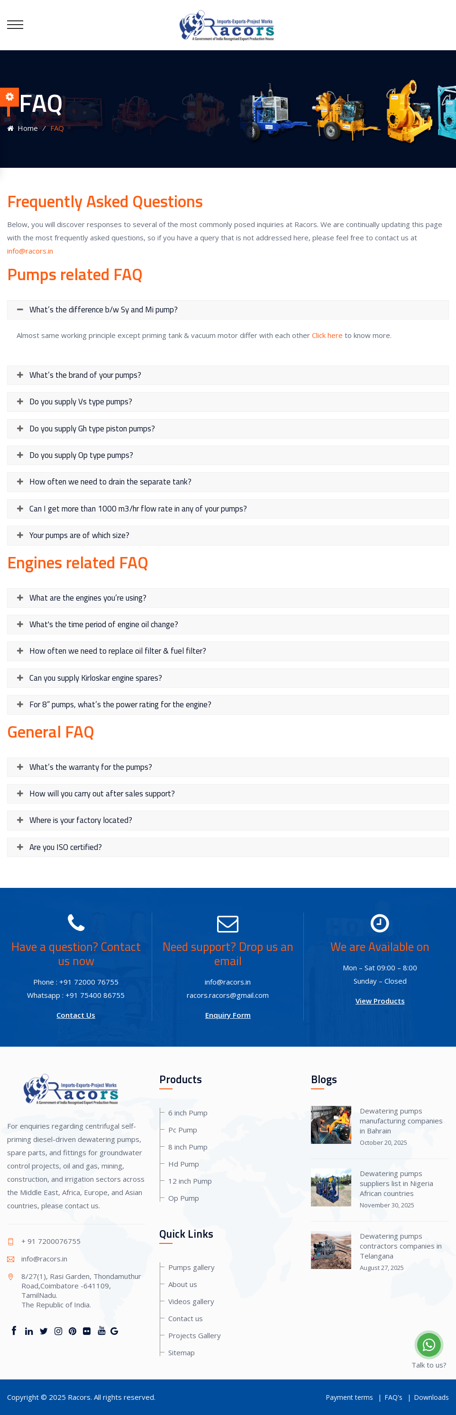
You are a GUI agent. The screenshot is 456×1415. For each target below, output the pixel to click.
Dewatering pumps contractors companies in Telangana (401, 1245)
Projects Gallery (194, 1335)
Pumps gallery (191, 1267)
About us (182, 1284)
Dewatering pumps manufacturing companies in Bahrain (401, 1120)
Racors (79, 1397)
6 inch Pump (188, 1112)
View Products (380, 1000)
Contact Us (75, 1015)
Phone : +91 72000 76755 (76, 981)
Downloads (431, 1397)
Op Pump (183, 1198)
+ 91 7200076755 (51, 1241)
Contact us (185, 1318)
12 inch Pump (190, 1181)
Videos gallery (191, 1301)
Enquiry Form (228, 1015)
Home (22, 128)
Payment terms (349, 1397)
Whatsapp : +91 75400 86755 (76, 995)
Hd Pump (183, 1164)
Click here (327, 335)
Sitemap (181, 1352)
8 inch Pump (188, 1146)
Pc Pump (182, 1129)
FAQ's (393, 1397)
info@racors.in (30, 251)
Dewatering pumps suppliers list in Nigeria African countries (396, 1183)
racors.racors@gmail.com (228, 995)
